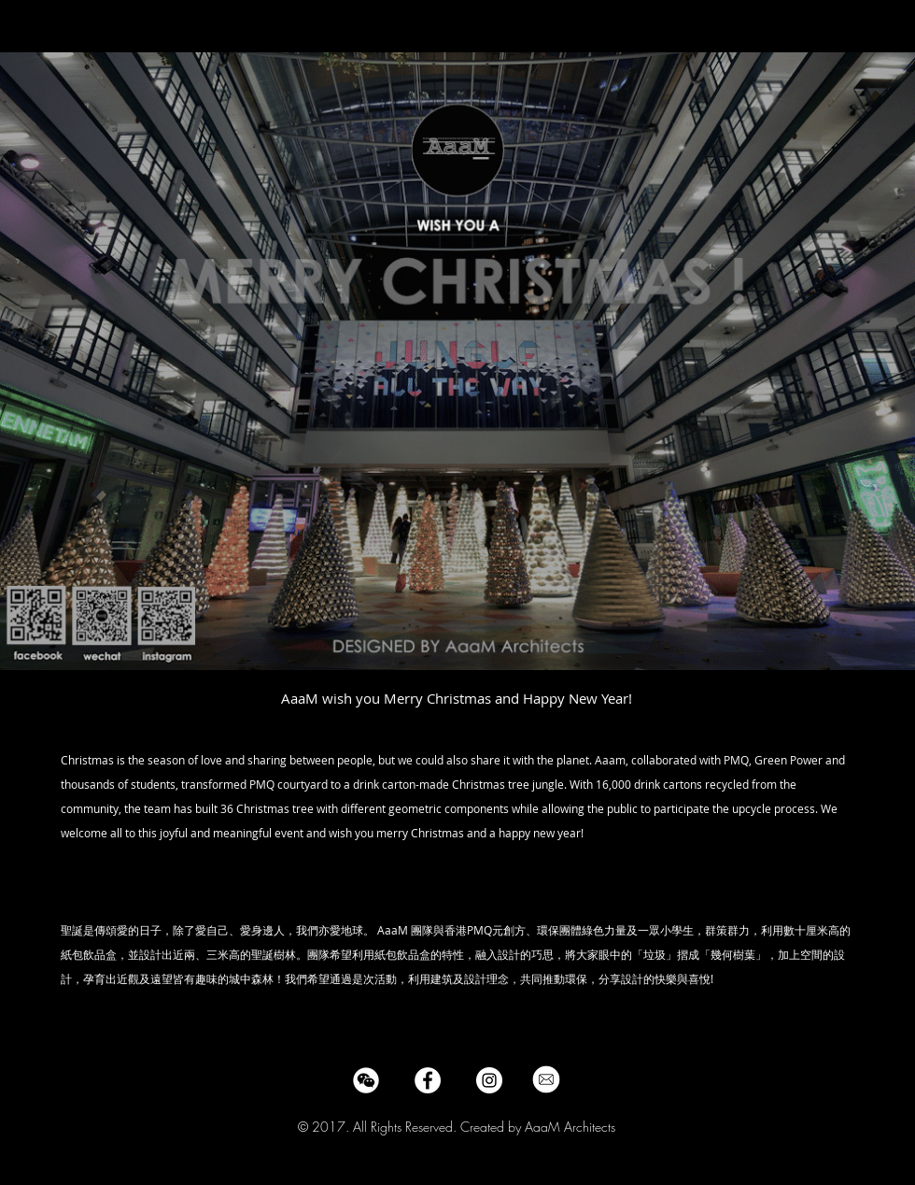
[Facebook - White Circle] (428, 1080)
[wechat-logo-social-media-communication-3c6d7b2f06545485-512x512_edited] (366, 1080)
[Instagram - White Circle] (489, 1080)
